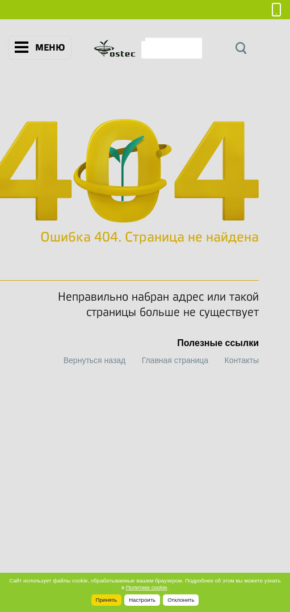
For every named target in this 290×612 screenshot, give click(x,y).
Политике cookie (146, 587)
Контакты (242, 360)
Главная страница (175, 360)
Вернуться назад (95, 360)
